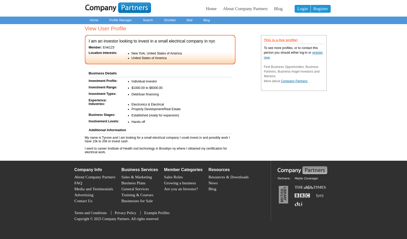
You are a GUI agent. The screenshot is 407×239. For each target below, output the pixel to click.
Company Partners (294, 81)
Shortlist (169, 20)
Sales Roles (173, 177)
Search (148, 20)
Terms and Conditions (90, 213)
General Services (135, 189)
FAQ (78, 183)
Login (302, 8)
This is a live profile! (281, 40)
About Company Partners (245, 8)
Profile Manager (120, 20)
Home (211, 8)
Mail (190, 20)
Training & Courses (137, 195)
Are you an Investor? (181, 189)
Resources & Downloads (228, 177)
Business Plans (133, 183)
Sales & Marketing (136, 177)
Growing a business (180, 183)
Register (320, 8)
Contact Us (83, 201)
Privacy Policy (125, 213)
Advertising (83, 195)
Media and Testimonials (93, 189)
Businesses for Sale (137, 201)
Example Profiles (156, 213)
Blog (278, 8)
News (213, 183)
